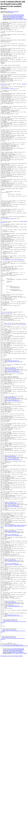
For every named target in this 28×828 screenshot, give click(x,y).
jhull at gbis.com (8, 384)
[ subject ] (21, 19)
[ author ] (25, 19)
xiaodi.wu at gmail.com (6, 371)
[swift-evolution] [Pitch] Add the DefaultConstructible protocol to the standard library (13, 15)
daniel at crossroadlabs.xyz (11, 440)
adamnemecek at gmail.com (13, 11)
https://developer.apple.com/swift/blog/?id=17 (16, 624)
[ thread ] (17, 19)
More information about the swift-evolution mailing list (12, 777)
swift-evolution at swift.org (8, 102)
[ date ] (13, 19)
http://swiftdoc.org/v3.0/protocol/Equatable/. (13, 307)
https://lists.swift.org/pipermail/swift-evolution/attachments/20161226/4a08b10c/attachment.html (14, 767)
